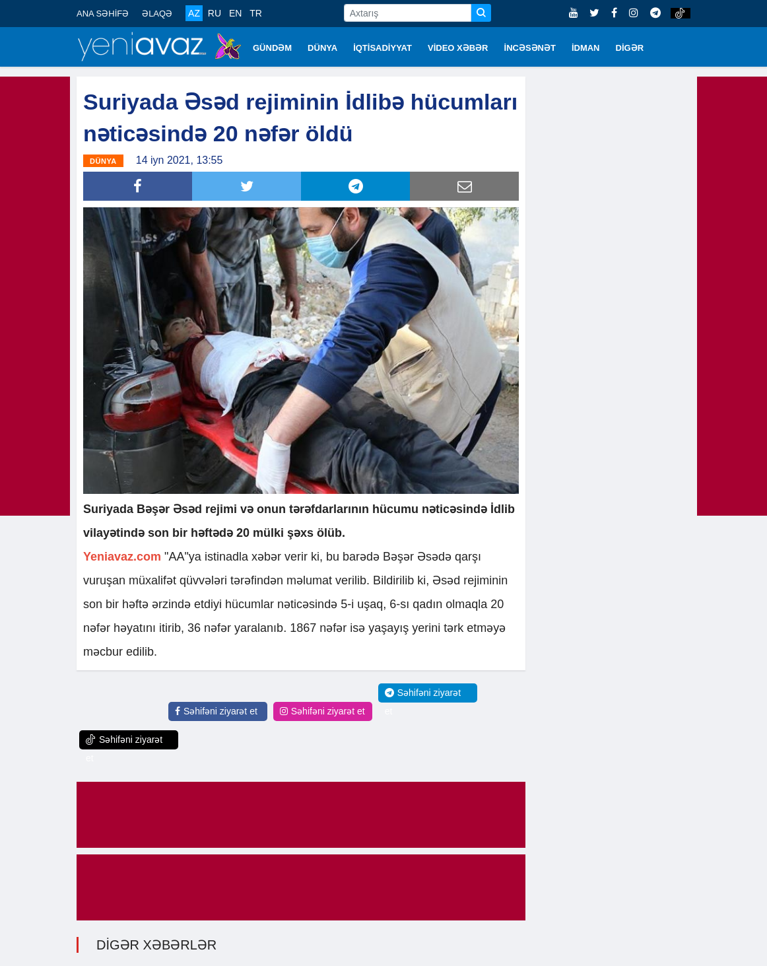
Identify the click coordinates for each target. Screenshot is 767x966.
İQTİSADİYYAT (382, 48)
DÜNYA (322, 48)
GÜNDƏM (272, 48)
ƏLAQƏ (157, 13)
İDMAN (586, 48)
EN (235, 13)
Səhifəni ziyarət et (216, 711)
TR (256, 13)
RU (214, 13)
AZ (194, 13)
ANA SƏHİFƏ (103, 13)
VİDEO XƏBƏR (458, 48)
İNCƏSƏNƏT (530, 48)
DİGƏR (630, 48)
